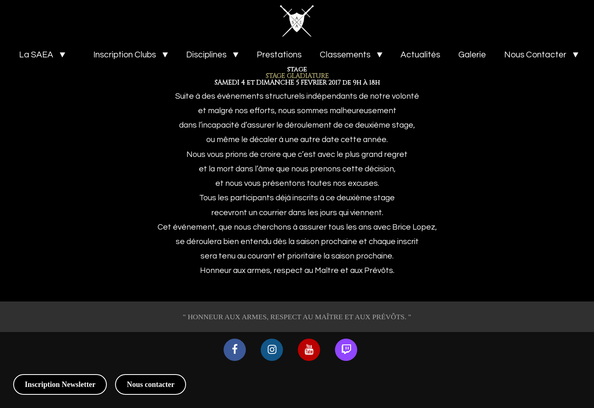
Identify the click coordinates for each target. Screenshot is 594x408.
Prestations (279, 54)
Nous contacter (150, 384)
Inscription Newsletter (60, 384)
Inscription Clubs (124, 54)
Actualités (420, 54)
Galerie (472, 54)
